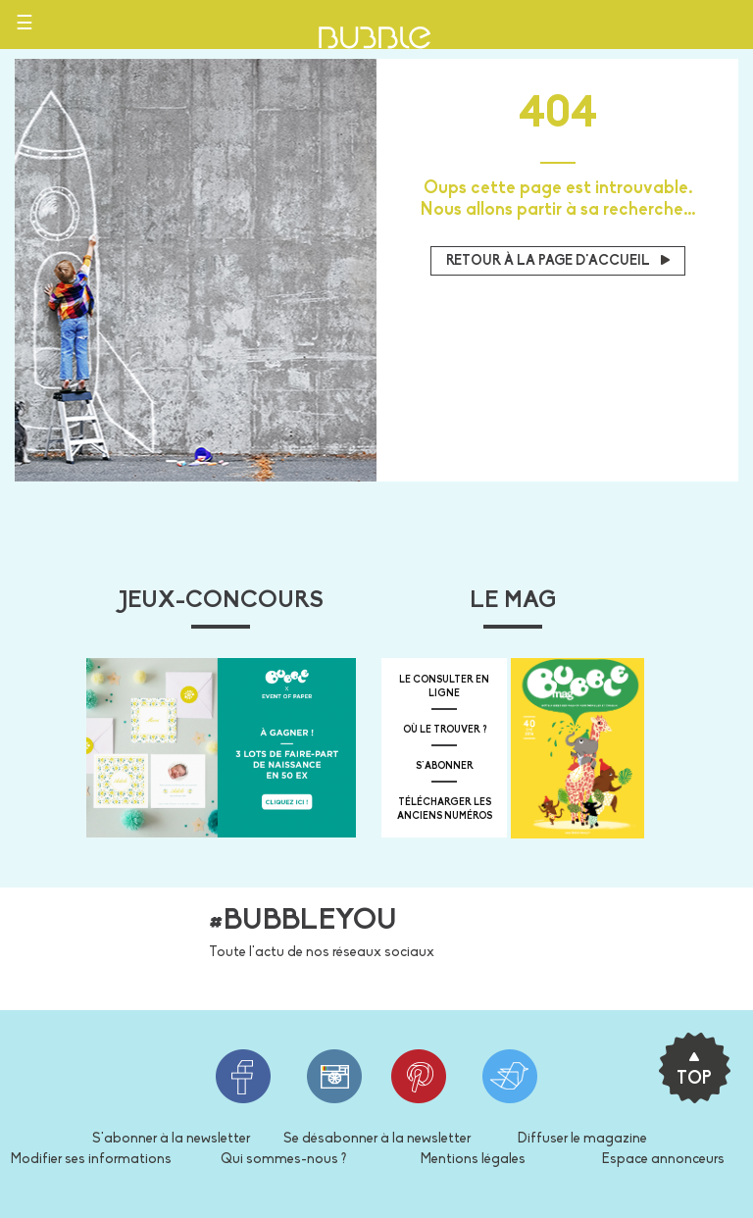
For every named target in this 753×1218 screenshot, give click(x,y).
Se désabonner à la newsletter (377, 1139)
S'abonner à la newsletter (171, 1139)
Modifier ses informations (91, 1159)
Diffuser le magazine (582, 1139)
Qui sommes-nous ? (283, 1159)
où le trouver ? (444, 730)
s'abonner (445, 766)
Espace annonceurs (663, 1159)
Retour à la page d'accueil (558, 261)
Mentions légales (473, 1159)
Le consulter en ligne (444, 687)
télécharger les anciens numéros (444, 809)
